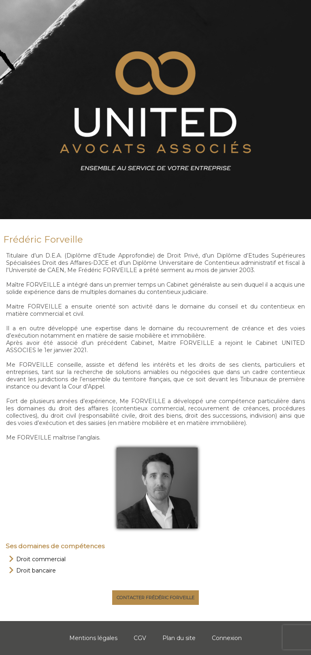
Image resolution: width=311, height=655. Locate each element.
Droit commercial (41, 559)
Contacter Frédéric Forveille (155, 597)
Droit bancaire (36, 570)
